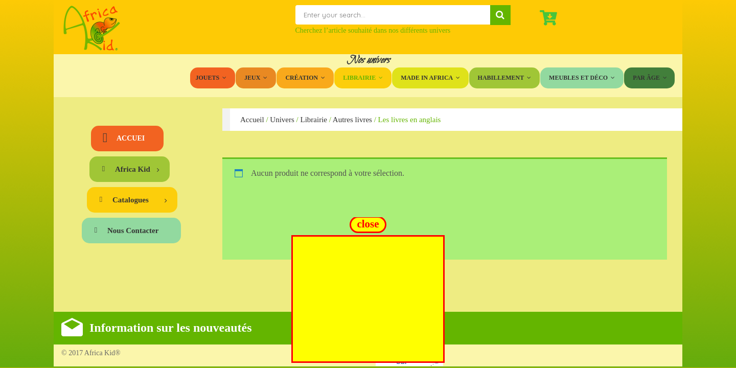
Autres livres (352, 120)
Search (500, 15)
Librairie (313, 120)
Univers (282, 120)
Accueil (252, 120)
